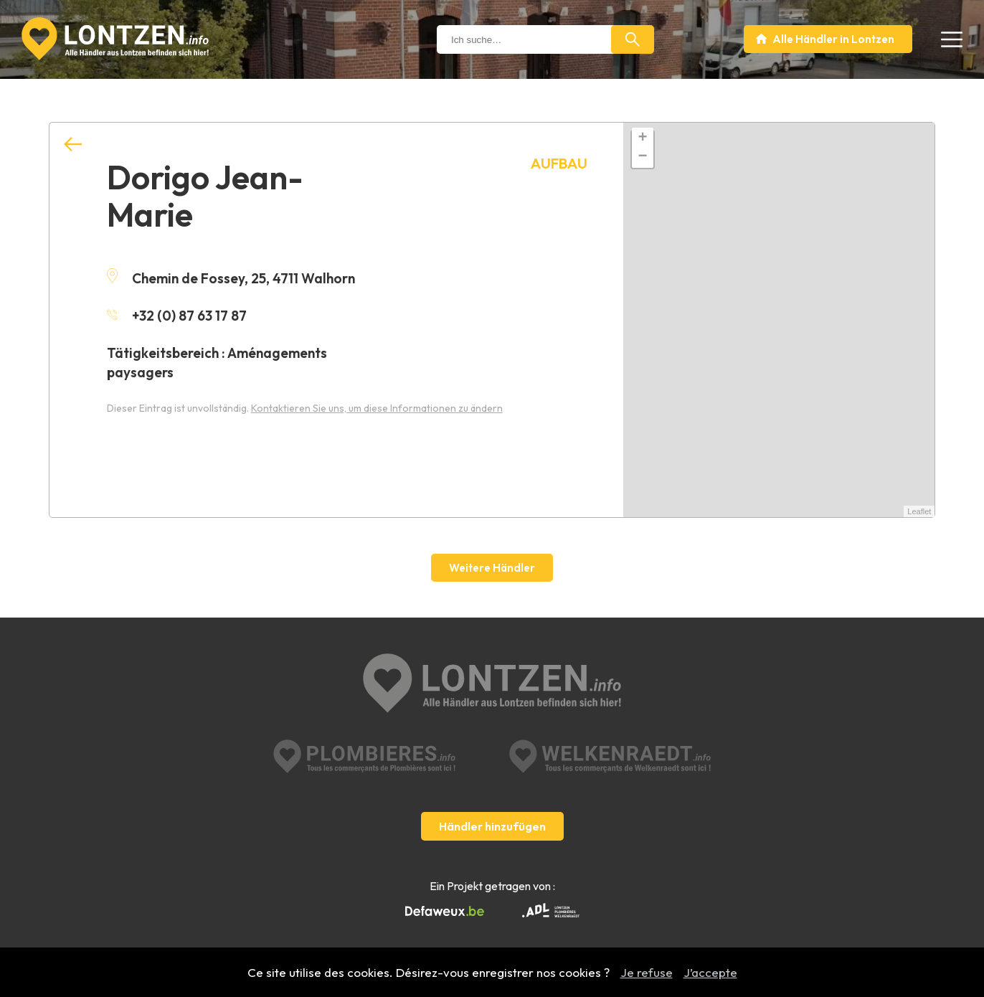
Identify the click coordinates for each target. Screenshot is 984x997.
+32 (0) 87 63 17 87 (177, 315)
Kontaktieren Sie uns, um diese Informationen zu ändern (377, 408)
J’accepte (710, 972)
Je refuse (646, 972)
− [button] (642, 157)
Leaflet (919, 511)
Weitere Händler (492, 568)
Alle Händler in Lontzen (833, 39)
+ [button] (642, 138)
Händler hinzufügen (492, 826)
